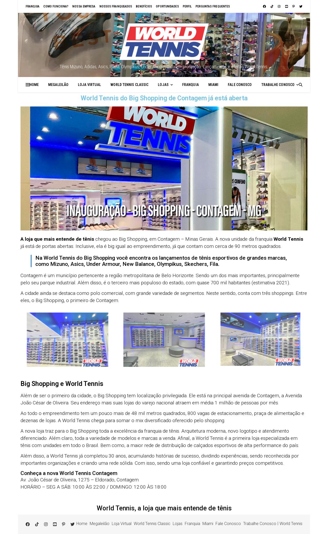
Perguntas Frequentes (213, 6)
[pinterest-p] (293, 6)
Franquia (32, 6)
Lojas (163, 85)
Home (34, 85)
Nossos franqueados (115, 6)
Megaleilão (58, 85)
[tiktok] (272, 6)
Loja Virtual (89, 85)
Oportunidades (167, 6)
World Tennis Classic (129, 85)
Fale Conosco (240, 85)
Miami (213, 85)
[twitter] (300, 6)
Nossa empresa (83, 6)
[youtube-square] (287, 6)
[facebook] (265, 6)
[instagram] (279, 6)
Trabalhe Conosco (278, 85)
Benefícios (144, 6)
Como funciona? (55, 6)
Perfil (187, 6)
